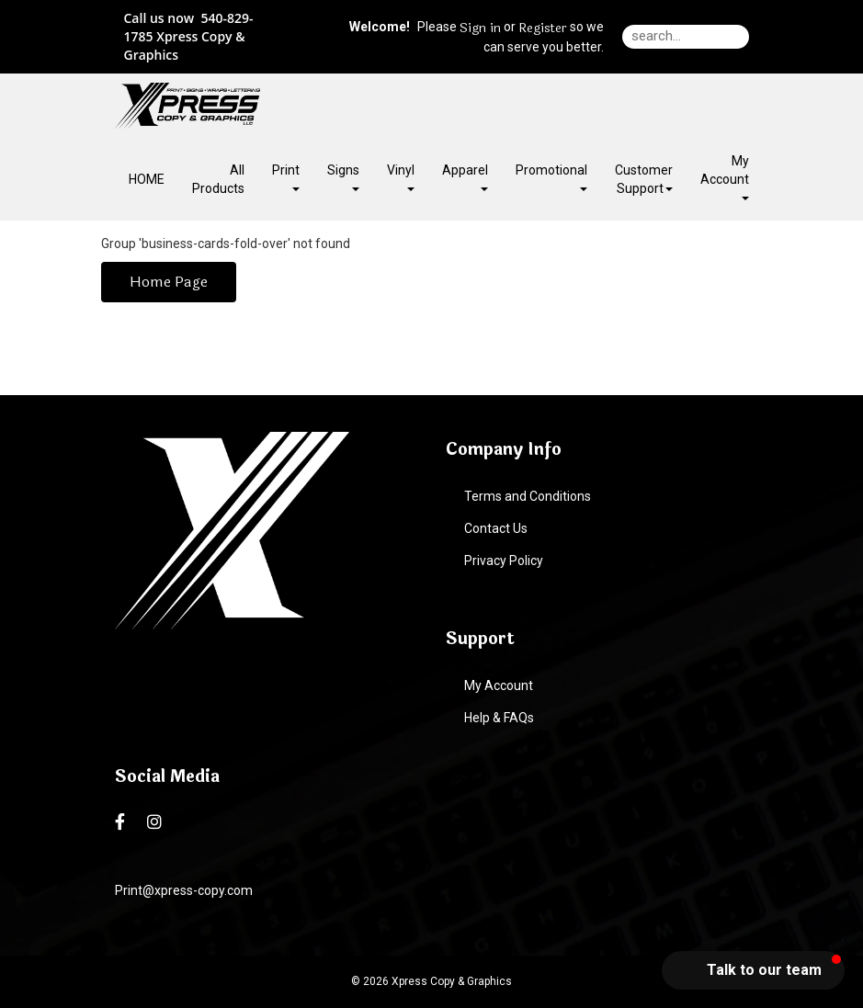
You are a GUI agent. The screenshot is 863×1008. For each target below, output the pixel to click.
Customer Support (644, 179)
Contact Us (496, 528)
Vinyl (400, 177)
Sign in (480, 28)
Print (286, 177)
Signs (343, 177)
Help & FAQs (499, 717)
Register (542, 28)
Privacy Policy (503, 560)
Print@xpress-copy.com (184, 890)
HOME (147, 179)
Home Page (169, 281)
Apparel (465, 177)
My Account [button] (724, 176)
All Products (218, 179)
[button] (753, 970)
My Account (498, 685)
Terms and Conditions (527, 496)
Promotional (551, 177)
